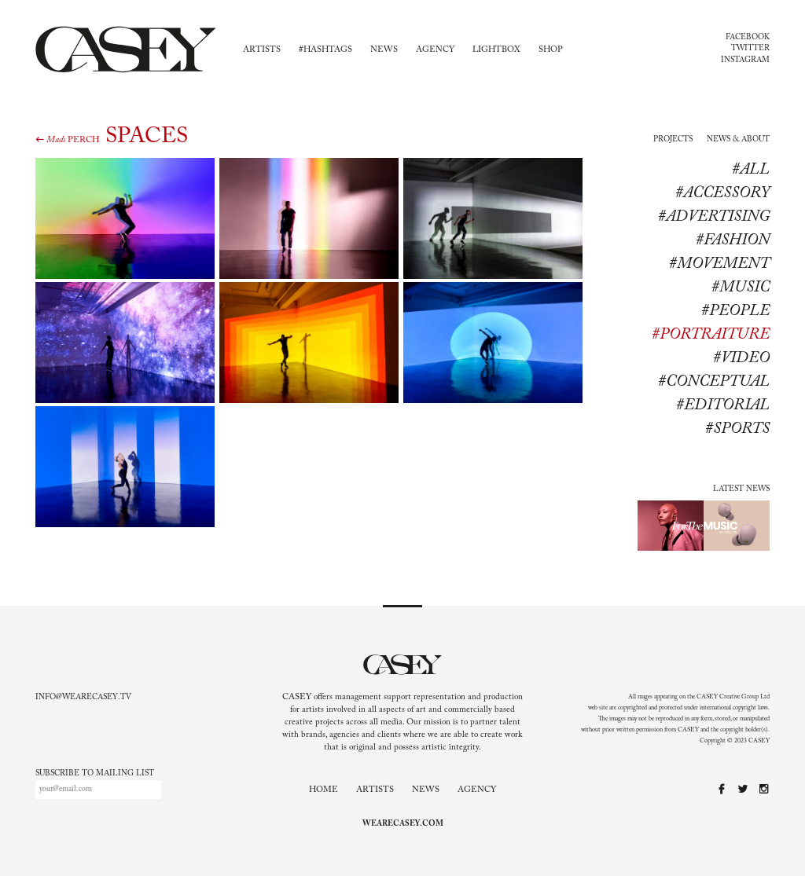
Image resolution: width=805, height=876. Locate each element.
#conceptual (714, 382)
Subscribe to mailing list (94, 774)
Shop (551, 50)
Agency (435, 50)
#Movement (719, 264)
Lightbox (496, 50)
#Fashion (733, 240)
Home (323, 790)
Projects (673, 140)
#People (735, 311)
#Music (740, 287)
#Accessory (722, 193)
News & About (738, 140)
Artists (262, 50)
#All (751, 170)
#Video (741, 358)
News (384, 50)
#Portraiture (711, 335)
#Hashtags (325, 50)
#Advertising (714, 217)
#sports (737, 429)
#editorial (723, 405)
